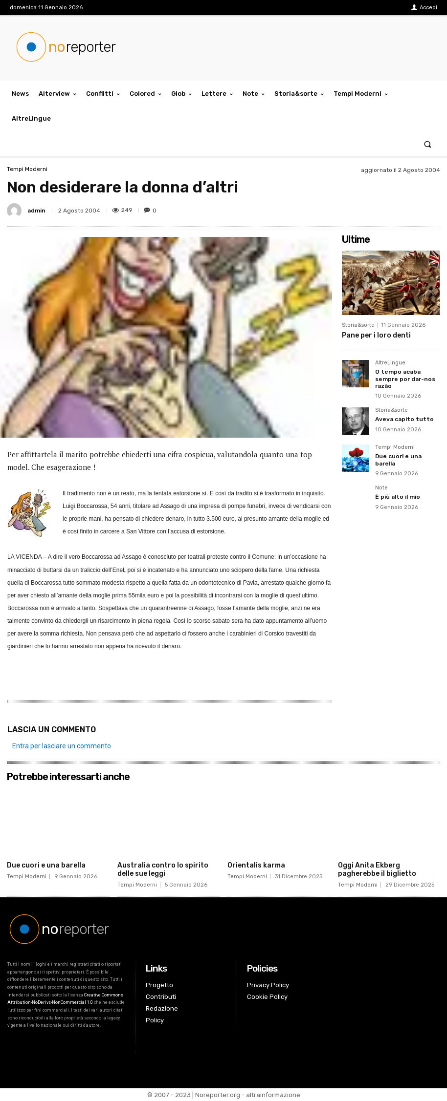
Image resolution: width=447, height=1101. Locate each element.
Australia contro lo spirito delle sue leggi (162, 869)
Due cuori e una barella (46, 865)
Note (381, 488)
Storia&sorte (358, 325)
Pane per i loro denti (376, 335)
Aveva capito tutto (404, 419)
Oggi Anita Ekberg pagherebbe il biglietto (377, 869)
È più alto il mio (397, 496)
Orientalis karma (256, 865)
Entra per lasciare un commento (61, 746)
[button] (427, 143)
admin (36, 210)
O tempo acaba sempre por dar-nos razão (405, 378)
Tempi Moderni (27, 169)
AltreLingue (390, 363)
